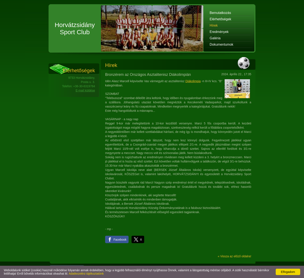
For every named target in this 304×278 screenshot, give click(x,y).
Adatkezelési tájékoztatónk (86, 273)
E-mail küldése (85, 90)
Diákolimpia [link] (193, 81)
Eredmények (219, 32)
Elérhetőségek (220, 19)
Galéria (215, 38)
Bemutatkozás (220, 13)
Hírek (214, 25)
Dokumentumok (221, 44)
